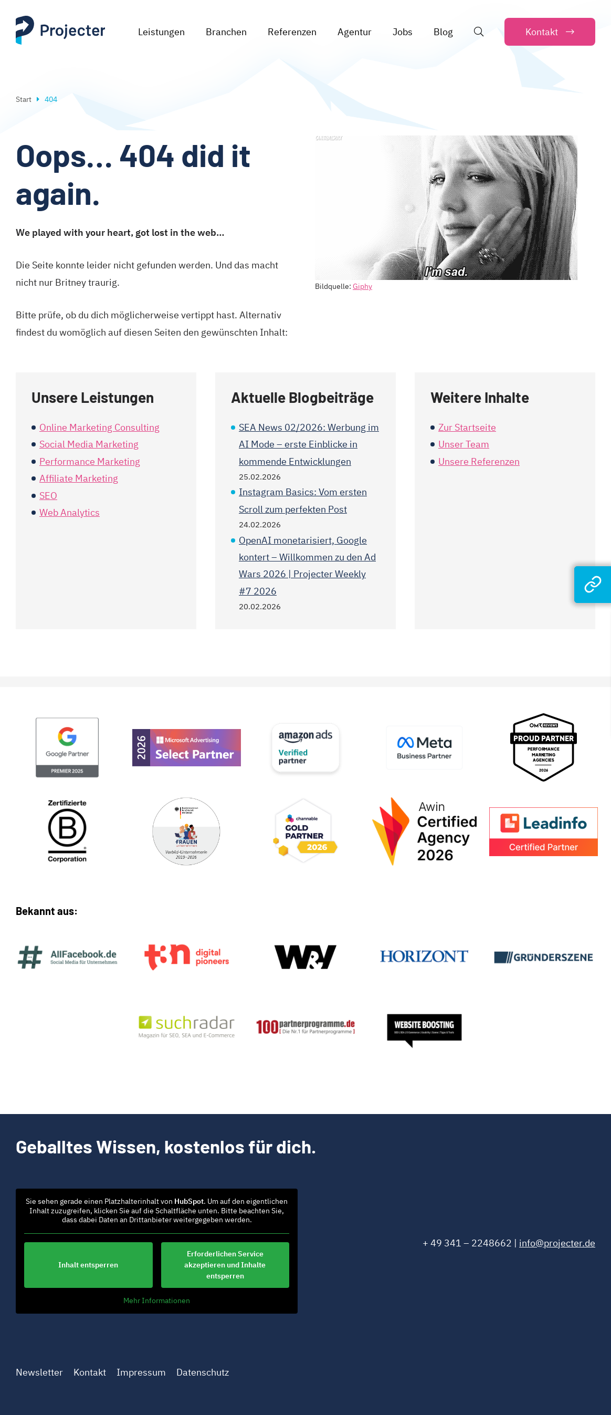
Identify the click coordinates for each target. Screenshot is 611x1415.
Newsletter (39, 1372)
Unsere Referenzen (479, 461)
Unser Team (463, 444)
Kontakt (89, 1372)
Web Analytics (69, 512)
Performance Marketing (89, 461)
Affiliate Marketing (78, 478)
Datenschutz (202, 1372)
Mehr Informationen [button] (156, 1300)
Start (23, 99)
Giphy (362, 286)
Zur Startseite (467, 427)
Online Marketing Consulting (99, 427)
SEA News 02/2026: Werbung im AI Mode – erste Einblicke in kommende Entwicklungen (309, 444)
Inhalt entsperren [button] (88, 1264)
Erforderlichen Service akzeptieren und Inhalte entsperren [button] (225, 1264)
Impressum (141, 1372)
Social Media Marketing (89, 444)
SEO (48, 496)
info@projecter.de (557, 1243)
